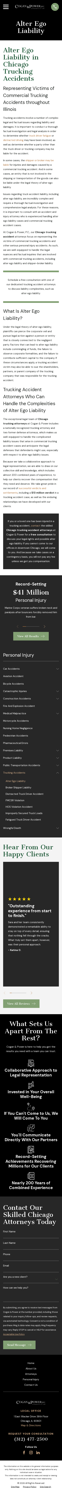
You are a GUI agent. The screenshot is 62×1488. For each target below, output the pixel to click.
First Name (9, 1231)
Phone (6, 1254)
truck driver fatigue (40, 135)
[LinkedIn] (38, 1452)
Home (31, 1363)
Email (6, 1266)
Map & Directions (31, 1425)
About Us (31, 1368)
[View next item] (44, 626)
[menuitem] (29, 669)
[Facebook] (24, 1452)
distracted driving (13, 140)
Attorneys (31, 1374)
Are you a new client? (15, 1277)
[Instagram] (31, 1452)
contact (35, 525)
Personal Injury (31, 1379)
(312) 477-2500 (31, 1439)
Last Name (9, 1243)
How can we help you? (15, 1288)
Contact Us (31, 1385)
